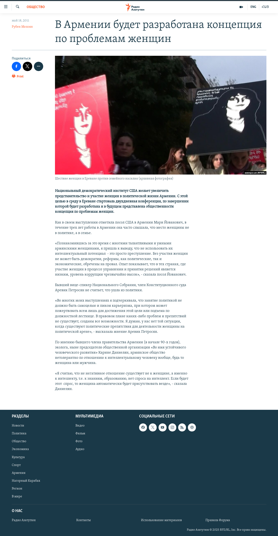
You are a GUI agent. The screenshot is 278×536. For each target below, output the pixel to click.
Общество (36, 7)
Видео (80, 426)
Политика (19, 433)
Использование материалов (161, 520)
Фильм (80, 433)
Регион (17, 488)
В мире (17, 496)
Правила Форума (217, 520)
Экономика (20, 449)
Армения (18, 473)
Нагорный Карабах (26, 481)
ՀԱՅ (265, 7)
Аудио (79, 449)
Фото (78, 441)
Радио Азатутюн (24, 520)
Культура (18, 457)
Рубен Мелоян (22, 27)
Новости (18, 426)
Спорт (16, 465)
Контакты (83, 520)
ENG (253, 7)
